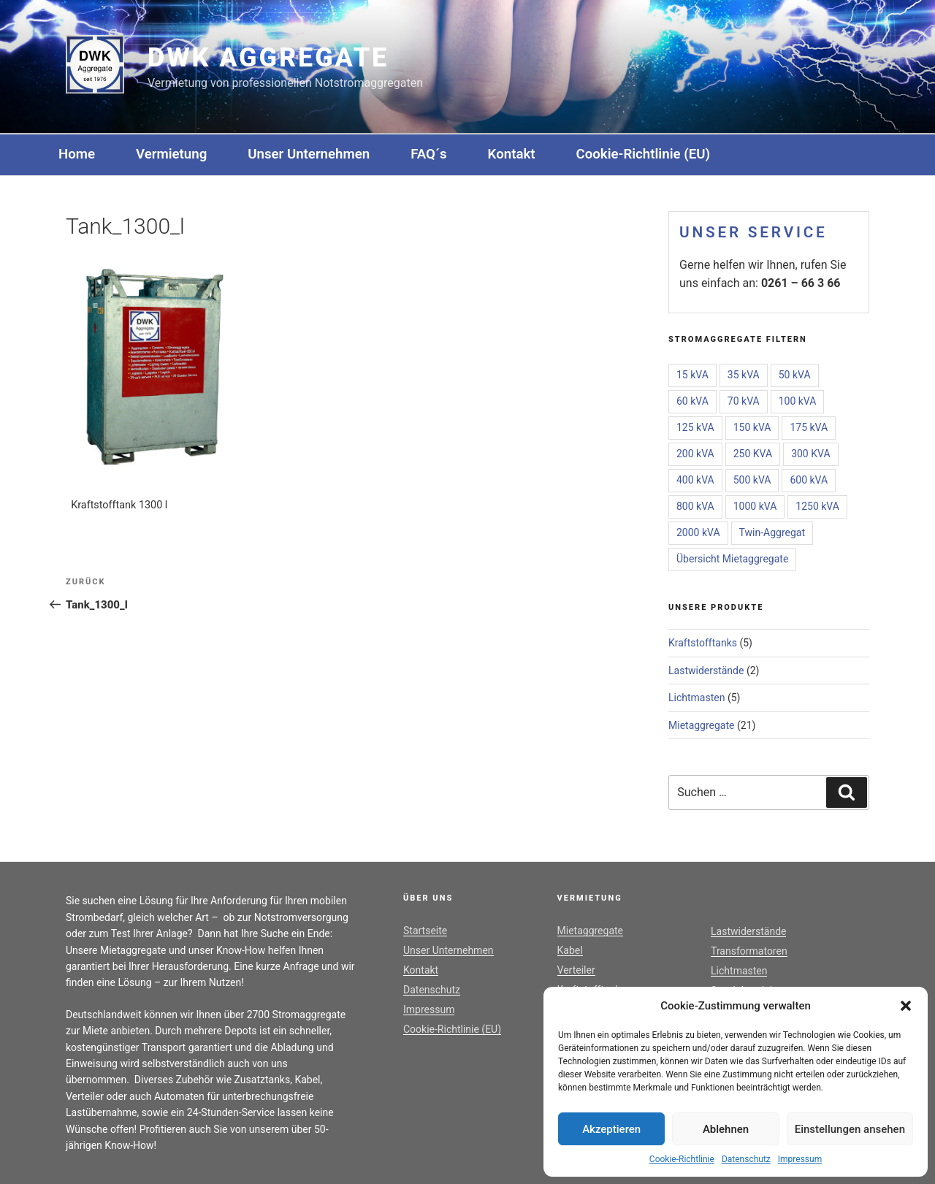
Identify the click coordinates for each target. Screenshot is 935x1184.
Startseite (425, 930)
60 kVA (692, 401)
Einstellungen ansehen (850, 1129)
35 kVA (744, 375)
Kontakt (511, 154)
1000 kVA (755, 506)
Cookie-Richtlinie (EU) (643, 154)
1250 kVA (817, 506)
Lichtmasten (696, 697)
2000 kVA (698, 532)
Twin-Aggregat (772, 532)
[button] (905, 1005)
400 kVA (695, 480)
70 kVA (744, 401)
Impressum (800, 1159)
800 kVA (695, 506)
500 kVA (752, 480)
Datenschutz (746, 1159)
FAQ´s (428, 154)
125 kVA (695, 427)
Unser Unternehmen (309, 154)
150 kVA (752, 427)
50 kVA (795, 375)
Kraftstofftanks (702, 643)
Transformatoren (749, 951)
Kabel (570, 950)
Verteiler (576, 970)
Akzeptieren (611, 1129)
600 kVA (809, 480)
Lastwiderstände (706, 670)
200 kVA (695, 453)
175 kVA (809, 427)
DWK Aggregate (268, 57)
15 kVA (692, 375)
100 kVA (798, 401)
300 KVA (810, 453)
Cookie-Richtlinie (681, 1159)
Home (76, 154)
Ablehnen (726, 1129)
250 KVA (752, 453)
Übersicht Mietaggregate (732, 559)
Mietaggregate (701, 725)
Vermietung (171, 154)
